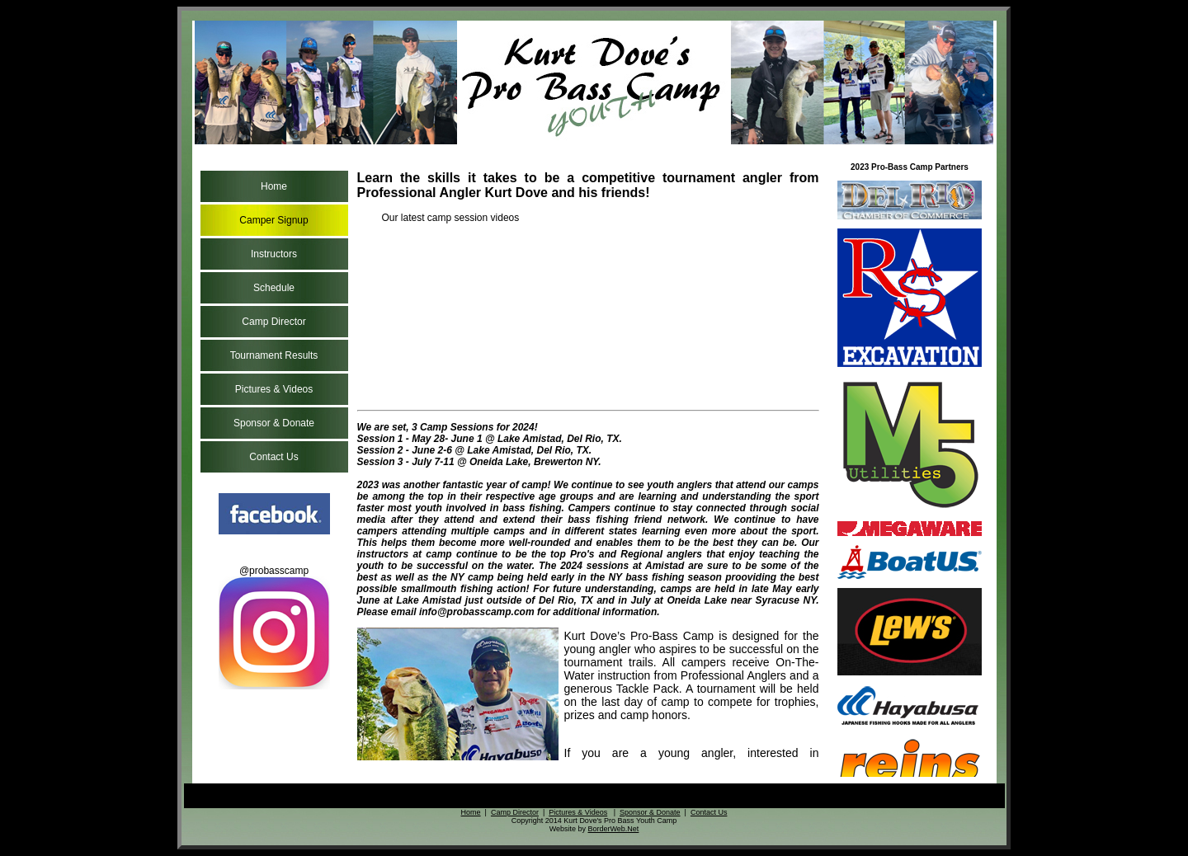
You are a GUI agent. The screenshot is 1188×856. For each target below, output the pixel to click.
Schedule (274, 288)
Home (274, 186)
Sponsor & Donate (273, 423)
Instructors (274, 254)
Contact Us (273, 457)
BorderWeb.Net (613, 829)
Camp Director (273, 321)
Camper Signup (273, 220)
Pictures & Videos (274, 389)
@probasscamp (274, 627)
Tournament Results (274, 355)
